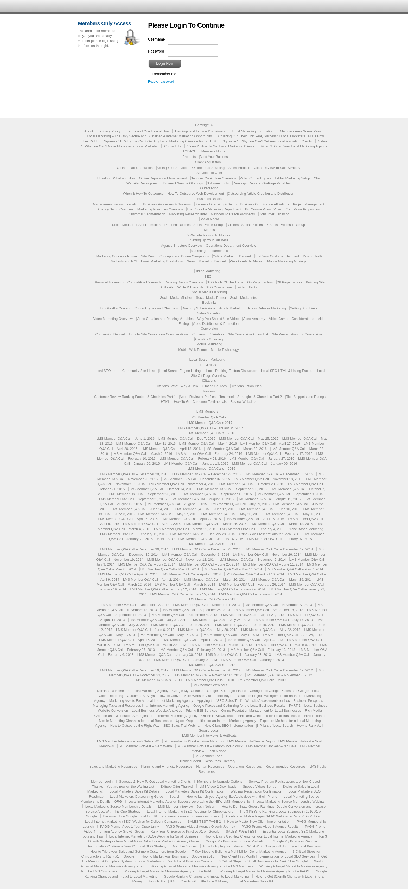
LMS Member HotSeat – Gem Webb (145, 746)
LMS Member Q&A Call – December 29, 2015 (134, 474)
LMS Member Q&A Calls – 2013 (211, 599)
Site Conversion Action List (248, 334)
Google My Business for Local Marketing (236, 841)
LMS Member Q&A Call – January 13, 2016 (195, 463)
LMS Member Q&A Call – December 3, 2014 (196, 554)
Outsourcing (209, 188)
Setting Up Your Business (209, 240)
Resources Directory (220, 761)
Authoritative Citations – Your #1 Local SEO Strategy (127, 846)
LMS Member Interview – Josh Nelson (186, 806)
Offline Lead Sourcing (208, 168)
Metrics (209, 230)
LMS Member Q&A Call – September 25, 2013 (195, 610)
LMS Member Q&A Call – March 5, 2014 (185, 584)
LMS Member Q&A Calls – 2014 (211, 544)
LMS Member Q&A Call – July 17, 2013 (283, 620)
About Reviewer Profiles (198, 397)
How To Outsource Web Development (195, 194)
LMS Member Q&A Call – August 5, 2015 (176, 504)
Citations (209, 380)
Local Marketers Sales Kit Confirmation (194, 791)
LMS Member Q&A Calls (208, 417)
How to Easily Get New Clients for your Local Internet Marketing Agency (258, 836)
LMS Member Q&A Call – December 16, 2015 (278, 474)
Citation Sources (214, 386)
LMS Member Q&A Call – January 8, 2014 (250, 594)
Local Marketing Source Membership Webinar (290, 801)
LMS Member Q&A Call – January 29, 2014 (232, 589)
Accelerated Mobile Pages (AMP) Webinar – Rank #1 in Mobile (272, 816)
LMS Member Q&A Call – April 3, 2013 (254, 640)
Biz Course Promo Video (263, 209)
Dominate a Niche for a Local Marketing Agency (133, 691)
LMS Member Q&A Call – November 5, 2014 (252, 559)
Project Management (308, 204)
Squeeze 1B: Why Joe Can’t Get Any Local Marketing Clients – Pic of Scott (160, 141)
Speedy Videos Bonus (259, 786)
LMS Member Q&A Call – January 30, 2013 (169, 655)
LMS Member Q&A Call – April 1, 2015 (152, 524)
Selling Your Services (172, 168)
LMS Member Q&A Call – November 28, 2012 (206, 670)
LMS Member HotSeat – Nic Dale (271, 746)
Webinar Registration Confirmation (256, 791)
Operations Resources (245, 766)
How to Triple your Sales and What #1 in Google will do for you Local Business (262, 846)
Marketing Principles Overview (160, 209)
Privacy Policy (109, 131)
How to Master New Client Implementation (258, 821)
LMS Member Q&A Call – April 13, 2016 (171, 449)
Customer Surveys (141, 696)
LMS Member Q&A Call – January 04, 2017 (210, 428)
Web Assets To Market (246, 261)
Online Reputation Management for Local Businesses (261, 710)
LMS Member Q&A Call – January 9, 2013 (185, 660)
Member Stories (185, 846)
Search (174, 797)
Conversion (209, 328)
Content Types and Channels (156, 308)
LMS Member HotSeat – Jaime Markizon (193, 741)
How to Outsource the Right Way (135, 726)
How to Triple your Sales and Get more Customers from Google (138, 851)
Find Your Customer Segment (277, 256)
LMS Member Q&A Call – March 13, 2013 (221, 645)
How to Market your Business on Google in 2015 (178, 856)
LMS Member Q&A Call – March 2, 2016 (142, 454)
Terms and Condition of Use (148, 131)
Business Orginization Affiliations (264, 204)
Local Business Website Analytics (157, 710)
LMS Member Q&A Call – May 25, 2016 (248, 438)
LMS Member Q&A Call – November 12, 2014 (181, 559)
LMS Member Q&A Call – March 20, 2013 (155, 645)
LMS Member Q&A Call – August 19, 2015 (269, 499)
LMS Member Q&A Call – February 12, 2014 (163, 589)
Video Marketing (209, 313)
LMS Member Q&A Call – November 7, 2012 (279, 675)
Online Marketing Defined (232, 256)
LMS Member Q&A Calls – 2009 (262, 680)
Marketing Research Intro (188, 214)
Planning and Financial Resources (166, 766)
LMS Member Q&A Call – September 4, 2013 (183, 615)
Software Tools (218, 183)
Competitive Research (144, 282)
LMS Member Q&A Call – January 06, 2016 (264, 463)
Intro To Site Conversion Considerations (158, 334)
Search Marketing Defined (206, 261)
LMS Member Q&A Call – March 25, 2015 (215, 524)
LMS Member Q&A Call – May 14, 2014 (232, 569)
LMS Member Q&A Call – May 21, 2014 (169, 569)
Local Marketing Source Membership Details (118, 806)
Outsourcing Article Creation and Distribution (261, 194)
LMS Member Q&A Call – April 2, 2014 (152, 579)
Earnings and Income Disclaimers (200, 131)
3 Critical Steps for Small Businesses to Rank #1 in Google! (263, 861)
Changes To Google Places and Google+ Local (285, 691)
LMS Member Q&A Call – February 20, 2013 (191, 650)
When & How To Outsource (143, 194)
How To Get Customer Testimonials (200, 402)
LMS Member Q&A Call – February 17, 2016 (279, 454)
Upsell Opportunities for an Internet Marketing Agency (216, 721)
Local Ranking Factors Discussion (231, 371)
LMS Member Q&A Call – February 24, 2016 (209, 454)
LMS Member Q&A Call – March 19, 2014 (281, 579)
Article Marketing (231, 308)
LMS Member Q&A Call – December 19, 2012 (134, 670)
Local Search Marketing (207, 359)
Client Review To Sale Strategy (277, 168)
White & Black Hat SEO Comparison (204, 287)
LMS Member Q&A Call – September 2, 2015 (133, 499)
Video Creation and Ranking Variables (165, 319)
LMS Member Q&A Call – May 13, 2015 (294, 514)
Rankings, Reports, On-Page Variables (262, 183)
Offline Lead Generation (135, 168)
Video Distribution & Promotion (216, 324)
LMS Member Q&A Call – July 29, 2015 (240, 504)
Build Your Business (215, 157)
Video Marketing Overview (113, 319)
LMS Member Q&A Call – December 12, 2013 (135, 605)
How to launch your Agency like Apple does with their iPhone (232, 797)
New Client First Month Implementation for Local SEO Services (268, 856)
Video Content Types (255, 178)
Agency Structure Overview (181, 246)
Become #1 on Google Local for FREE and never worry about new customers (161, 816)
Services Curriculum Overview (213, 178)
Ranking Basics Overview (183, 282)
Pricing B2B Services (201, 710)
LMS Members (207, 411)
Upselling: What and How (116, 178)
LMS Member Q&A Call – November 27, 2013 (278, 605)
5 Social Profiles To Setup (285, 225)
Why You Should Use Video (218, 319)
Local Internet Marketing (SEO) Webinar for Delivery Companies (133, 821)
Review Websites (243, 402)
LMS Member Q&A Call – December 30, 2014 (134, 549)
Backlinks (209, 302)
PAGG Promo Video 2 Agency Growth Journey (200, 826)
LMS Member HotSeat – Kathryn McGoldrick (209, 746)
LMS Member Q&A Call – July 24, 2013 (220, 620)
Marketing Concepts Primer (116, 256)
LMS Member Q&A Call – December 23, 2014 (206, 549)
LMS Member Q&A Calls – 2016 (211, 433)
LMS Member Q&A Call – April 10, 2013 (192, 640)
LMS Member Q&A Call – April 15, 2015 (254, 519)
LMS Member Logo (208, 756)
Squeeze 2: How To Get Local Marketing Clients (155, 781)
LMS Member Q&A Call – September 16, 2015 (217, 494)
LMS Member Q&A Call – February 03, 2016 (192, 458)
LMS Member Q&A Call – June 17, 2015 (205, 509)
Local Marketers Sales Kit (254, 881)
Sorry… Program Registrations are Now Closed (284, 781)
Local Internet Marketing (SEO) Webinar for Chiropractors (190, 811)
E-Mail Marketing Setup (292, 178)
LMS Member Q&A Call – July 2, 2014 (146, 564)
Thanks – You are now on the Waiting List (123, 786)
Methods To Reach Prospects (233, 214)
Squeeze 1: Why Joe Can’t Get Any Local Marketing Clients (267, 141)
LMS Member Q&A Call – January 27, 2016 (262, 458)
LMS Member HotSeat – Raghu (251, 741)
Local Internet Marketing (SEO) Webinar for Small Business (153, 836)
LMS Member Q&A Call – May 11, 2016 (146, 443)
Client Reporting (111, 696)
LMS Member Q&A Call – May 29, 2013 (208, 630)
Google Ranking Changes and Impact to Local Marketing (206, 876)
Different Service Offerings (183, 183)
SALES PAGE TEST (241, 831)
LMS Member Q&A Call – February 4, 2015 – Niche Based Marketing (271, 529)
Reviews (209, 391)
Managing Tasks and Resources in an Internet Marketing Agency (141, 706)
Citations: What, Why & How (177, 386)
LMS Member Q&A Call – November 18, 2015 (268, 479)
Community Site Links (138, 371)
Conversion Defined (110, 334)
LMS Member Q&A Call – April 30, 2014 (127, 574)
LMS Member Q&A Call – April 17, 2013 (128, 640)
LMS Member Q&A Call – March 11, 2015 (185, 529)
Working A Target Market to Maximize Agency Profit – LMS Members (202, 866)
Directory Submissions (198, 308)
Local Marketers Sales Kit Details (134, 791)
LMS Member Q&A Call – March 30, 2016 (236, 449)
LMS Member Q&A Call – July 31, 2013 (158, 620)
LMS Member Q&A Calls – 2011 (158, 680)
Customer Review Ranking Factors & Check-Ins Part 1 (135, 397)
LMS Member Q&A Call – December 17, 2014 (278, 549)
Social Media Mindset (176, 298)
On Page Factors (260, 282)
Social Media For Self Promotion (136, 225)
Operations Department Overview (231, 246)
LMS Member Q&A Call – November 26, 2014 (267, 554)
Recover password (161, 81)
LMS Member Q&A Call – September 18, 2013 (268, 610)
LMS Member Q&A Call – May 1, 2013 (230, 635)
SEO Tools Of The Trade (225, 282)
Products (189, 157)
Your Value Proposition (303, 209)
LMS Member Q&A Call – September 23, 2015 (144, 494)
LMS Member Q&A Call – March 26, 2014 (215, 579)
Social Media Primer (211, 298)
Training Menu (190, 761)
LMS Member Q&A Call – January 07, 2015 (279, 539)
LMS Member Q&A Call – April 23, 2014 (191, 574)
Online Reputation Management (163, 178)
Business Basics (209, 199)
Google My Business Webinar (295, 841)
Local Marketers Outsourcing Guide (136, 797)
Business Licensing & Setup (216, 204)
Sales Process (239, 168)
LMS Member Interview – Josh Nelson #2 (128, 741)
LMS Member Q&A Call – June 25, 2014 (209, 564)
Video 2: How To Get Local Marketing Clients (220, 146)
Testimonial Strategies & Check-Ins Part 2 (250, 397)
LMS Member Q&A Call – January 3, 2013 (252, 660)
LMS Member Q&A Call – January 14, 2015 (210, 539)
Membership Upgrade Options (219, 781)
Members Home (213, 151)
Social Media (209, 219)
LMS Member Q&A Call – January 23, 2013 (238, 655)
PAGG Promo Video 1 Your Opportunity (129, 826)
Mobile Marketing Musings (287, 261)
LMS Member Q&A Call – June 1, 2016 (125, 438)
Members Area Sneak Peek (300, 131)
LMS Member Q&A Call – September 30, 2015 (232, 489)
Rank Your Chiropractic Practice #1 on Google (184, 831)
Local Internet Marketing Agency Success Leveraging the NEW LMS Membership (189, 801)
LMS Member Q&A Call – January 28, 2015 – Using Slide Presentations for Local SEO (234, 534)
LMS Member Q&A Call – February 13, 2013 (262, 650)
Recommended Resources (285, 766)
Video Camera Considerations (291, 319)
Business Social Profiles (245, 225)
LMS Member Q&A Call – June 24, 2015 (141, 509)
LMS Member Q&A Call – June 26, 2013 (181, 625)
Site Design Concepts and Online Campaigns (175, 256)
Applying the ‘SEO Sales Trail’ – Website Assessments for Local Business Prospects (260, 701)
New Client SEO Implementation (228, 726)
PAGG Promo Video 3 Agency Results (269, 826)
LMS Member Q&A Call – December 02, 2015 (196, 479)
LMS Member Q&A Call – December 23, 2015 (206, 474)
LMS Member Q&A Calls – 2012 (211, 665)
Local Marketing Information (252, 131)
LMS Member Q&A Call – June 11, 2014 (273, 564)
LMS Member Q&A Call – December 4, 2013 (206, 605)
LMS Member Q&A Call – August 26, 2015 (202, 499)
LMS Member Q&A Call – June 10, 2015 (269, 509)
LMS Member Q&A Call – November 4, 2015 (182, 484)
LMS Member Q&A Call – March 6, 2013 (286, 645)
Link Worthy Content (115, 308)
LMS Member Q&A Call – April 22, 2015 (191, 519)
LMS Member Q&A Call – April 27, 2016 (270, 443)
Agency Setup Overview (115, 209)
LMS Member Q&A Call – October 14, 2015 (161, 489)
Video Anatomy (254, 319)
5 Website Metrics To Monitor (208, 235)
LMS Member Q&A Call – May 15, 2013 (168, 635)
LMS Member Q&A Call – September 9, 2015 (289, 494)
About (88, 131)
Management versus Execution (116, 204)
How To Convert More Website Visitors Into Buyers (196, 696)
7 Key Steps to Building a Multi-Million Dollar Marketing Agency (239, 851)
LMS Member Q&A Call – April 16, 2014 (254, 574)
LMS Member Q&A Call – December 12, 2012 (278, 670)
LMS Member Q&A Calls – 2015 (211, 468)
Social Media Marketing (209, 292)
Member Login (102, 781)
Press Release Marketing (267, 308)
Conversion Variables (208, 334)
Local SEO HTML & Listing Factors (287, 371)
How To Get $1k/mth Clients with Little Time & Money (188, 881)
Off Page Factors (289, 282)
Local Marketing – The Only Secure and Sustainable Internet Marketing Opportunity (149, 136)
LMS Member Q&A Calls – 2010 (210, 680)
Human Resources (210, 766)
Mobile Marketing (209, 344)
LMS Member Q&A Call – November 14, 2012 (207, 675)
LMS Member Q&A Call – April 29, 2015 (127, 519)
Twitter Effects (246, 287)
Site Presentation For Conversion (297, 334)
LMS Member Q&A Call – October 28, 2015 (251, 484)
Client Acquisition (208, 162)
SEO (207, 276)
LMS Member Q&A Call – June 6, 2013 (145, 630)
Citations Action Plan (246, 386)
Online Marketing (207, 271)
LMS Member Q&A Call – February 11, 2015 (133, 534)
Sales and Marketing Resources (113, 766)
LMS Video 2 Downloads (217, 786)
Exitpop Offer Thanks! (177, 786)
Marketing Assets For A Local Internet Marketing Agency (151, 701)
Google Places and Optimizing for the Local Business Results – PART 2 (247, 706)
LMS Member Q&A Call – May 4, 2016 (208, 443)
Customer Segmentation (147, 214)
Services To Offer (209, 173)
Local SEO (208, 365)
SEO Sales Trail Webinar (182, 726)
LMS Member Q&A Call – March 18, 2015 (281, 524)
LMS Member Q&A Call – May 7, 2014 (294, 569)
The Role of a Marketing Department (214, 209)
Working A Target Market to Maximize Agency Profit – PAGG (264, 871)
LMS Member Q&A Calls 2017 (209, 423)
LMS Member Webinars (209, 685)
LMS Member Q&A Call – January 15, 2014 (182, 594)
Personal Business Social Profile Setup (193, 225)
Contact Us (172, 146)
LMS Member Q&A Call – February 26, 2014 (252, 584)
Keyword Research (109, 282)
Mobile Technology (225, 350)
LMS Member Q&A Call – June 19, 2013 (245, 625)
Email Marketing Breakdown (162, 261)
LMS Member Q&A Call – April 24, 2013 (292, 635)
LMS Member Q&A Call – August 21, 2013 (252, 615)
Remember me (162, 74)
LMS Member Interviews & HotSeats (209, 735)
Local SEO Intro (106, 371)
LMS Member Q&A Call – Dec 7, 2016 (186, 438)
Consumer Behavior (274, 214)
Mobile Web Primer (192, 350)
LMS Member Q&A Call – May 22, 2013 (271, 630)
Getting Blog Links (303, 308)
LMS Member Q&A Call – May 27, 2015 (167, 514)
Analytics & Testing (209, 339)
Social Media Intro (243, 298)
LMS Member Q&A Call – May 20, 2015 (231, 514)
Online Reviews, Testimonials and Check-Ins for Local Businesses (250, 716)
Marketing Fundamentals (209, 251)
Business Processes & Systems (167, 204)
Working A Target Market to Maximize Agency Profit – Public (168, 871)
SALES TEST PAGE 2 (204, 821)
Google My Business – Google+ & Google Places (209, 691)
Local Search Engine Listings (180, 371)
